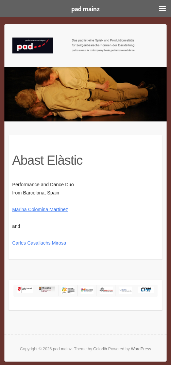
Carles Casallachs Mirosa (39, 243)
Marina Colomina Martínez (40, 209)
